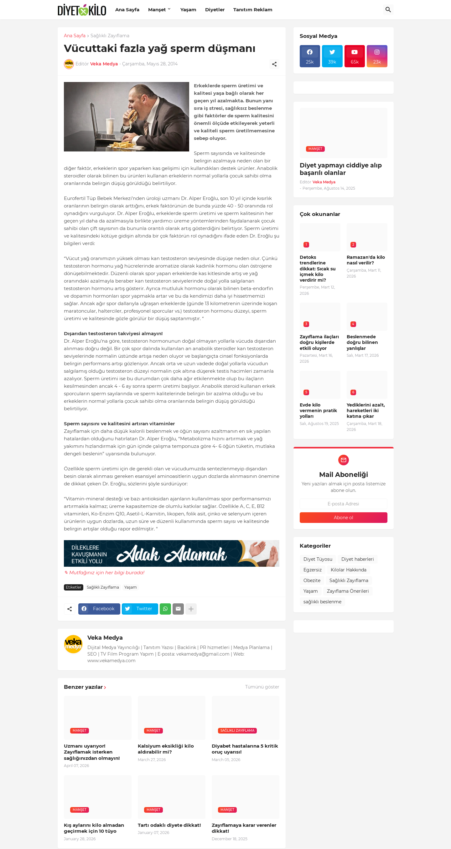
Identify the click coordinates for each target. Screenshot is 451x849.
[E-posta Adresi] (343, 504)
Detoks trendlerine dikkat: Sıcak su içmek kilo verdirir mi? (318, 268)
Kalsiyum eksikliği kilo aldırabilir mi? (166, 749)
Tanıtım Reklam (252, 10)
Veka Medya (105, 637)
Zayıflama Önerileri (348, 591)
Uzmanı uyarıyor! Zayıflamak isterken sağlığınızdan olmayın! (92, 752)
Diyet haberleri (357, 559)
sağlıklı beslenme (322, 602)
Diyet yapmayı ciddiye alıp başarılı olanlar (341, 169)
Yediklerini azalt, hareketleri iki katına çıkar (366, 410)
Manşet (157, 10)
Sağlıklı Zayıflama (110, 35)
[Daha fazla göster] (191, 609)
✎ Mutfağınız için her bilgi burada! (104, 572)
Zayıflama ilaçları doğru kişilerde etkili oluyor (319, 342)
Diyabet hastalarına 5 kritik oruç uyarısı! (245, 749)
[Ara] (388, 9)
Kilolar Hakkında (348, 570)
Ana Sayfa (127, 10)
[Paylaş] (274, 64)
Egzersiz (312, 570)
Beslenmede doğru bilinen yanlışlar (362, 342)
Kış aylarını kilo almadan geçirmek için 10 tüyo (94, 828)
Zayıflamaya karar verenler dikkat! (244, 828)
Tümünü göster (262, 687)
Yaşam (188, 10)
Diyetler (215, 10)
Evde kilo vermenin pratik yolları (318, 410)
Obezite (311, 580)
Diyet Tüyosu (317, 559)
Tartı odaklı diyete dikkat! (169, 825)
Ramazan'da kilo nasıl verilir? (366, 260)
